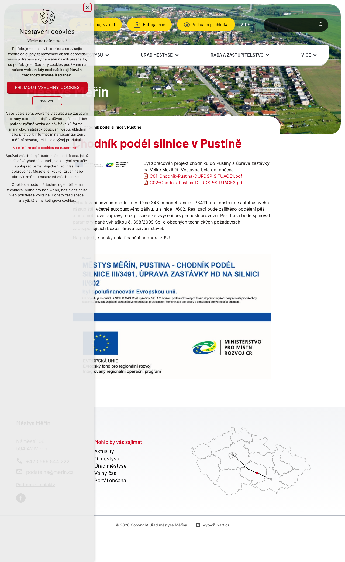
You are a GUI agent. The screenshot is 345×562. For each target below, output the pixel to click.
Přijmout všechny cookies (47, 87)
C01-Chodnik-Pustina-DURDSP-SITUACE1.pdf (196, 176)
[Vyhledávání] (321, 24)
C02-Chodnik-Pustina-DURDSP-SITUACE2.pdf (197, 182)
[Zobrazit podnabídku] (254, 24)
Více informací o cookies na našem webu (47, 147)
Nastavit (47, 101)
